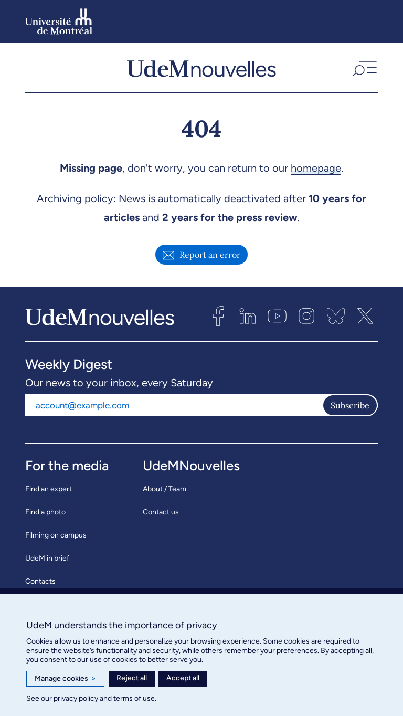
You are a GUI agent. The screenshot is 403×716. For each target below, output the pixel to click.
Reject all (131, 677)
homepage (316, 171)
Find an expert (48, 492)
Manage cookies (65, 678)
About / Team (164, 492)
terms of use (134, 698)
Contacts (40, 585)
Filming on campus (56, 538)
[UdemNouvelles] (201, 70)
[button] (363, 70)
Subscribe (350, 409)
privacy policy (76, 698)
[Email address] (173, 409)
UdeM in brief (47, 561)
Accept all (182, 677)
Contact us (161, 515)
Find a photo (45, 515)
